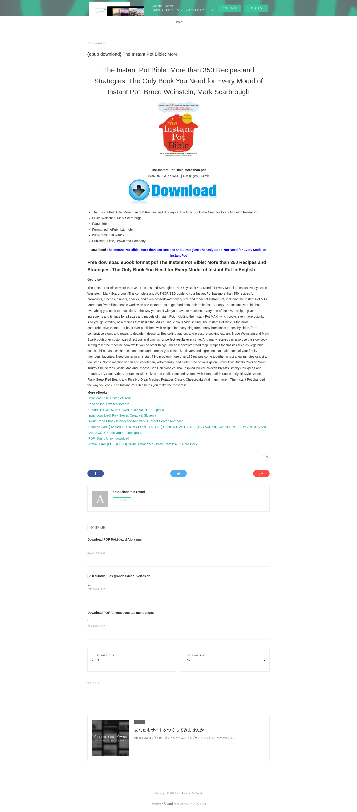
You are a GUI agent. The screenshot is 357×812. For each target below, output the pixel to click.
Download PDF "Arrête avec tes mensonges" (121, 613)
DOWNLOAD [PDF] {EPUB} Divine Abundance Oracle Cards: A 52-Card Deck (142, 444)
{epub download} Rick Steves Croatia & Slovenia (121, 415)
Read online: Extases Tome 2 (108, 404)
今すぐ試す (229, 8)
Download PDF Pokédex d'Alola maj (114, 539)
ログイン (257, 8)
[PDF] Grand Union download (108, 438)
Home (178, 22)
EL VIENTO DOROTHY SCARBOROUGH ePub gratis (125, 410)
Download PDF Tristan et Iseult (109, 398)
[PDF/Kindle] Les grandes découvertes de (118, 576)
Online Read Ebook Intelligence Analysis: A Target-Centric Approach (135, 421)
